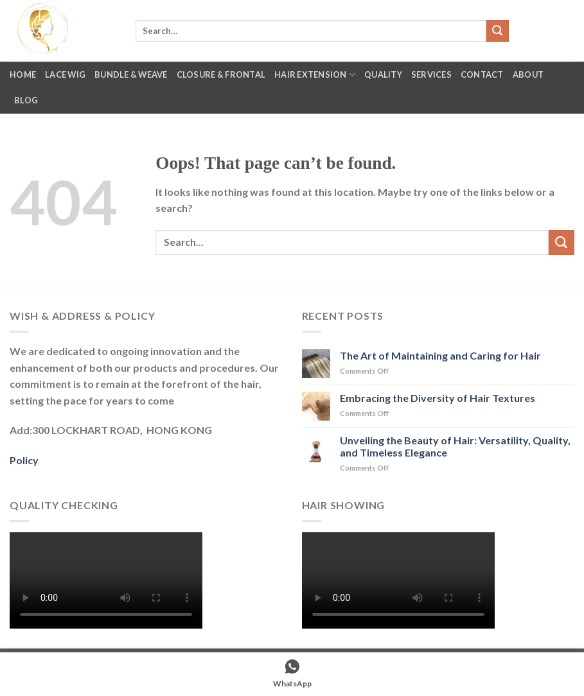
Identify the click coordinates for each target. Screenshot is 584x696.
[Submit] (497, 31)
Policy (24, 460)
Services (431, 74)
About (528, 74)
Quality (383, 74)
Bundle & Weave (131, 74)
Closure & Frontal (221, 74)
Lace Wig (65, 74)
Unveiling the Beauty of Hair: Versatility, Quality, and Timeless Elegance (455, 446)
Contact (482, 74)
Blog (26, 100)
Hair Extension (314, 75)
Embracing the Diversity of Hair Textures (437, 398)
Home (23, 74)
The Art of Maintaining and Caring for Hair (440, 355)
